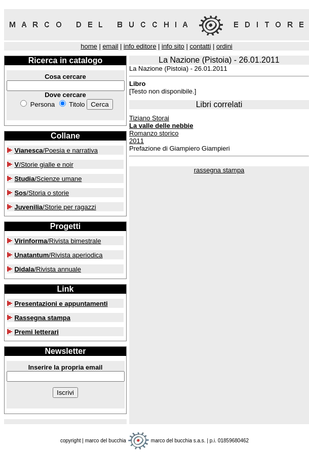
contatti (200, 46)
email (110, 46)
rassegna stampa (219, 170)
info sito (173, 46)
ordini (224, 46)
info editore (140, 46)
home (89, 46)
